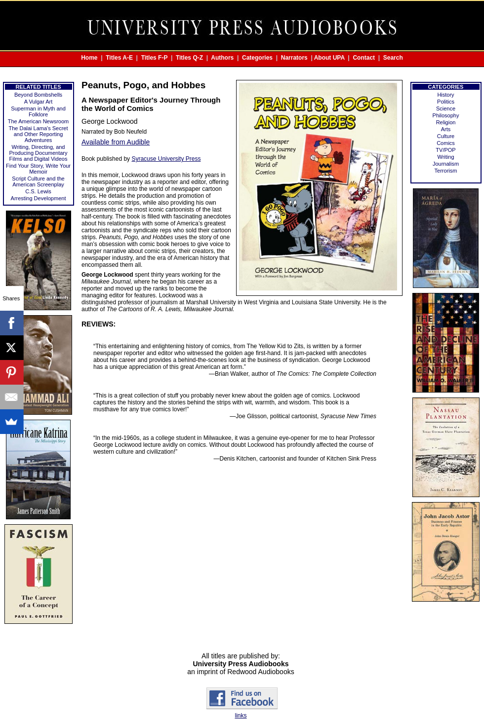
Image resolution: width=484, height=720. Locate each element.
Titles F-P (154, 57)
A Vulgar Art (38, 102)
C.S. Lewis (38, 191)
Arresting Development (38, 198)
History (445, 95)
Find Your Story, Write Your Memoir (38, 169)
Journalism (446, 164)
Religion (446, 122)
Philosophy (446, 115)
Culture (445, 136)
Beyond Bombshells (38, 95)
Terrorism (446, 171)
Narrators (294, 57)
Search (393, 57)
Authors (222, 57)
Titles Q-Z (189, 57)
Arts (446, 129)
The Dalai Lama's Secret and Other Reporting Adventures (38, 134)
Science (445, 108)
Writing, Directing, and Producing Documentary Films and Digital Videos (38, 153)
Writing (445, 157)
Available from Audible (115, 142)
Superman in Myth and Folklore (38, 111)
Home (89, 57)
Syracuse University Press (166, 158)
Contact (364, 57)
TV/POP (445, 150)
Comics (446, 143)
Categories (257, 57)
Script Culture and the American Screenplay (38, 181)
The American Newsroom (38, 121)
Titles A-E (119, 57)
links (240, 715)
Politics (445, 102)
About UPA (329, 57)
